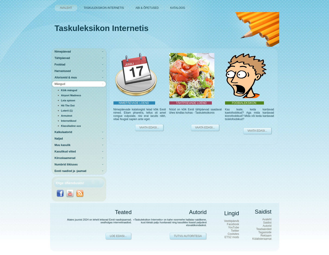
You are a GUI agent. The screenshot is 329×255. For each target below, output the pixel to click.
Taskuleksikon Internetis (102, 28)
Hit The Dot (68, 105)
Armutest (66, 115)
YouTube (233, 227)
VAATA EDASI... (149, 127)
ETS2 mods (232, 237)
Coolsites (233, 234)
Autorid (267, 225)
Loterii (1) (67, 110)
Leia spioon (68, 100)
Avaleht (267, 219)
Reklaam (265, 235)
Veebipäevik (231, 221)
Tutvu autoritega (188, 236)
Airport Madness (71, 95)
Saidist (267, 222)
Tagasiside (265, 232)
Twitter (235, 230)
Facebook (233, 224)
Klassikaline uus (71, 125)
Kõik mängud (69, 90)
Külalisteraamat (262, 238)
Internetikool (68, 120)
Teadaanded (263, 229)
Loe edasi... (118, 236)
